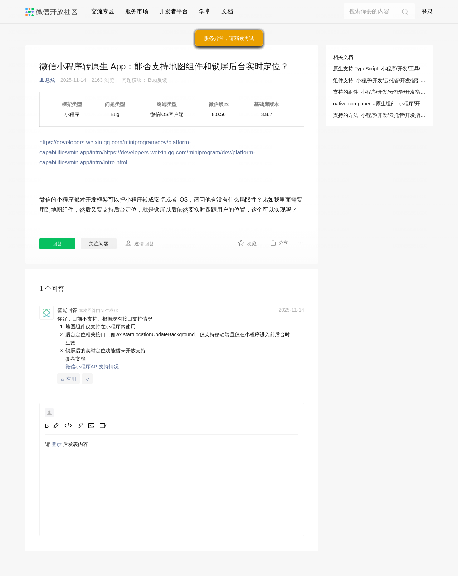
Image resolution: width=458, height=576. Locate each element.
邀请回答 (139, 243)
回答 (57, 244)
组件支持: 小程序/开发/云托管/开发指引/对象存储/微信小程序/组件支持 (379, 80)
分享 (278, 242)
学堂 (204, 11)
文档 (227, 11)
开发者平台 (173, 11)
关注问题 (99, 244)
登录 (427, 12)
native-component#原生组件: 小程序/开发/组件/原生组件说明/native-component (379, 103)
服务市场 (136, 11)
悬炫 (50, 80)
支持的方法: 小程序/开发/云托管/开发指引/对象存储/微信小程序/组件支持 (379, 115)
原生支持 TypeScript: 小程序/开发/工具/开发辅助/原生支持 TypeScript (379, 68)
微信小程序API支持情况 (92, 366)
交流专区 (102, 11)
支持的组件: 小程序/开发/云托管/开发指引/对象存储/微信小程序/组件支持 (379, 92)
